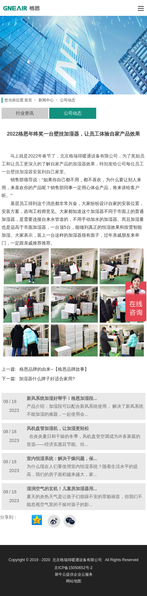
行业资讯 (25, 113)
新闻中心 (46, 100)
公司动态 (67, 100)
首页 (28, 100)
